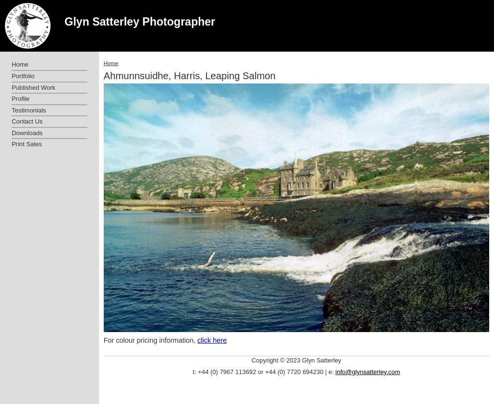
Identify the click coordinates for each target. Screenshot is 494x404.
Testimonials (29, 110)
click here (212, 340)
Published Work (33, 87)
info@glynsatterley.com (367, 372)
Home (111, 63)
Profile (20, 98)
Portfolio (23, 76)
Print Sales (27, 144)
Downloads (27, 133)
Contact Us (27, 121)
